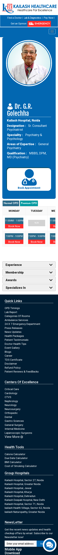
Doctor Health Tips (15, 343)
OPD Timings (12, 308)
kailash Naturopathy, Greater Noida (25, 511)
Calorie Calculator (15, 454)
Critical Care (12, 389)
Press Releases (13, 328)
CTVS (8, 397)
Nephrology (11, 401)
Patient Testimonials (16, 339)
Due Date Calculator (16, 458)
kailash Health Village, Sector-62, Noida (27, 507)
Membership (15, 272)
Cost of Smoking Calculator (21, 466)
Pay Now (48, 17)
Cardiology (11, 393)
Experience (14, 265)
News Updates (13, 331)
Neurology (11, 405)
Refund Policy (13, 367)
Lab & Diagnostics (32, 17)
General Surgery (14, 424)
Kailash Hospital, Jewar (18, 488)
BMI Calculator (13, 462)
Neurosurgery (12, 408)
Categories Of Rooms (17, 316)
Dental (8, 416)
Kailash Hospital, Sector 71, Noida (24, 504)
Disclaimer (11, 363)
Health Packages (14, 335)
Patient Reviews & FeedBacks (22, 371)
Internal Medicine (15, 428)
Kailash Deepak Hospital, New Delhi (25, 499)
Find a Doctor (14, 17)
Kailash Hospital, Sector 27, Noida (24, 480)
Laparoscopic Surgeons (18, 432)
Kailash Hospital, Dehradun (20, 496)
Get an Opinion (18, 23)
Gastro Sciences (14, 420)
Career (8, 355)
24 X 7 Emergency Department (22, 324)
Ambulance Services (16, 320)
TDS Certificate (13, 359)
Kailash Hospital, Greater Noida (23, 484)
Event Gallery (12, 347)
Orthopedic (11, 412)
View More (14, 437)
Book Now (14, 226)
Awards (11, 280)
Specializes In (16, 287)
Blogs (8, 351)
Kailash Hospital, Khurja (18, 492)
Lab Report (11, 312)
